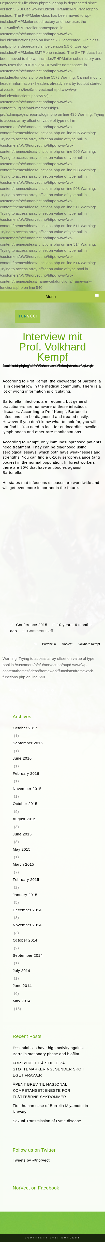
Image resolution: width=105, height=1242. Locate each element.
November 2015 (27, 788)
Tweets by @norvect (31, 1160)
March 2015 (23, 864)
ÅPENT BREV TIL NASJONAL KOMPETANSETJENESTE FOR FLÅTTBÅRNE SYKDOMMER (41, 1090)
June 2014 (22, 985)
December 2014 (27, 910)
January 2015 (25, 895)
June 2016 (22, 758)
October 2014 (25, 940)
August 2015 (24, 819)
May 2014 (22, 1001)
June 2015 (22, 834)
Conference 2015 (31, 625)
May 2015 (22, 849)
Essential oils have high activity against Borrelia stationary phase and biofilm (48, 1051)
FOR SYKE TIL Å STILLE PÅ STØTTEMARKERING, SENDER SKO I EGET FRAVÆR (48, 1069)
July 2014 (21, 970)
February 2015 (26, 879)
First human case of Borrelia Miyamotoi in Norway (50, 1108)
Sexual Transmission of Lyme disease (47, 1121)
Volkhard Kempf (89, 644)
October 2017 (25, 728)
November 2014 (27, 925)
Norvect (67, 644)
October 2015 (25, 803)
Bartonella (49, 644)
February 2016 (26, 773)
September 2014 (28, 955)
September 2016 (28, 743)
